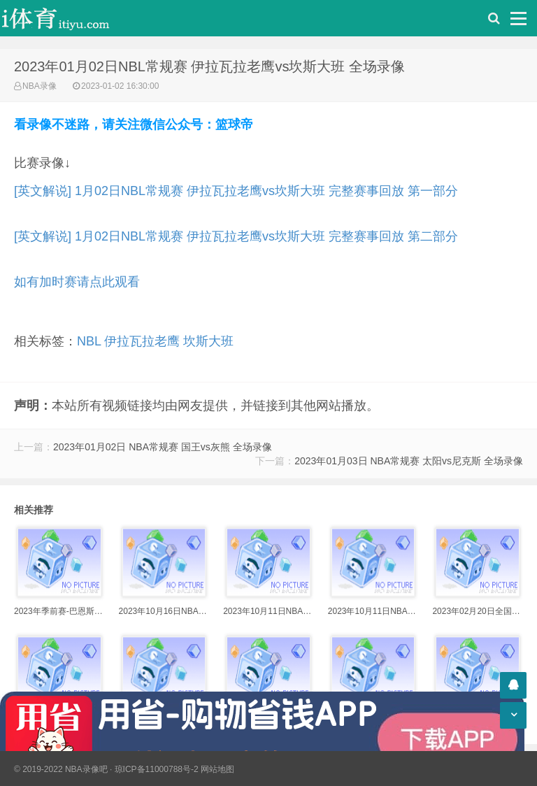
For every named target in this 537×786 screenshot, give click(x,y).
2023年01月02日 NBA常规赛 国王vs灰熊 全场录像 (162, 446)
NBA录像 (39, 86)
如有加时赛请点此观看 (77, 282)
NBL (89, 341)
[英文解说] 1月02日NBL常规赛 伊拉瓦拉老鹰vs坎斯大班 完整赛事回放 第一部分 (236, 191)
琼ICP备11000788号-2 (157, 769)
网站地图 (217, 769)
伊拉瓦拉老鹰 (142, 341)
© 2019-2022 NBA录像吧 (61, 769)
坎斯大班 (208, 341)
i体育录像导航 (70, 18)
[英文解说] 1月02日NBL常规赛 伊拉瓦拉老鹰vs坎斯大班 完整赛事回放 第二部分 (236, 236)
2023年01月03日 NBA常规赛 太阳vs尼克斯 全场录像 (408, 460)
